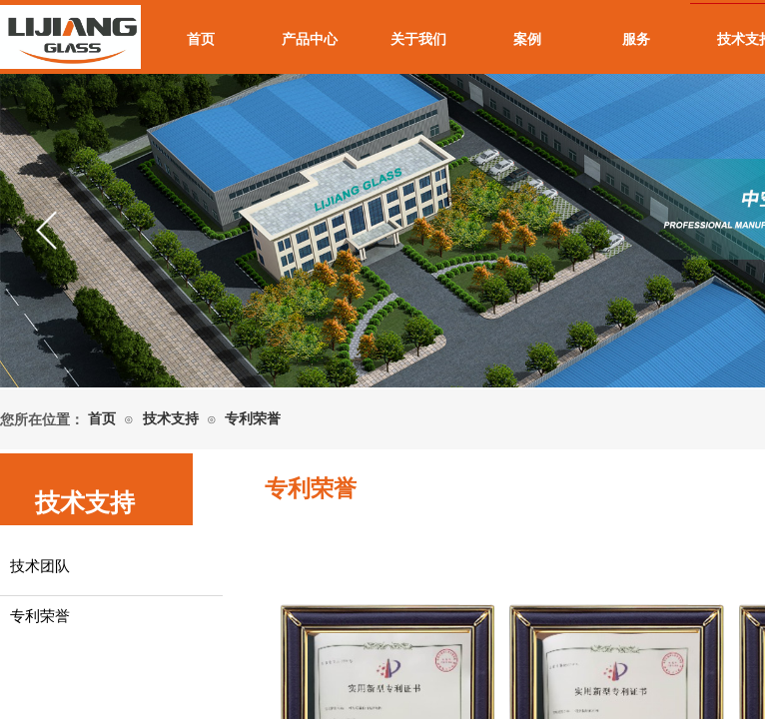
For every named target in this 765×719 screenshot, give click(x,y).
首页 (201, 39)
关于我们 (418, 39)
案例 (527, 39)
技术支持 (171, 418)
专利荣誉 (253, 418)
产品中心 (310, 39)
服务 (636, 39)
